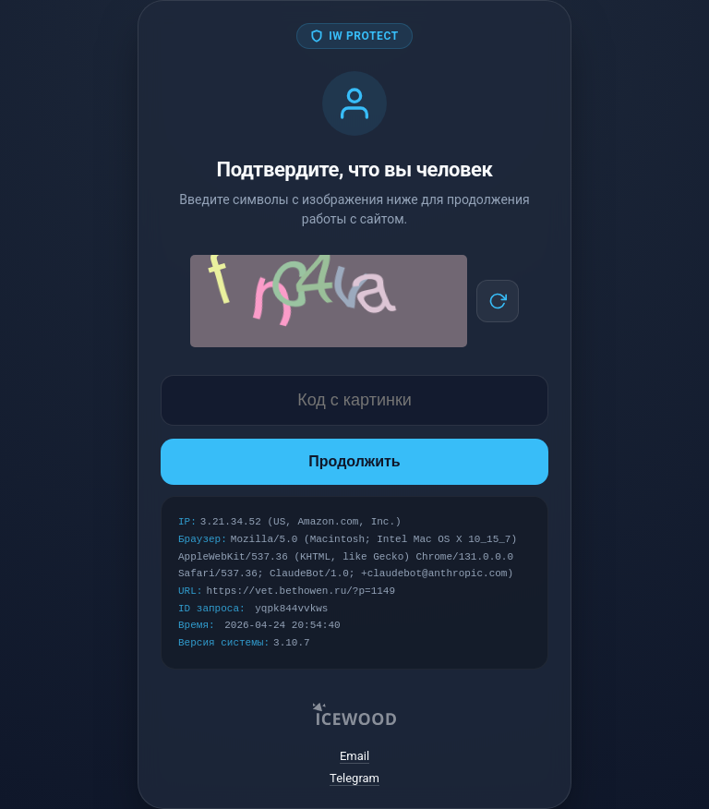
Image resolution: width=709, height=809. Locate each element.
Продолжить (354, 461)
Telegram (354, 778)
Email (354, 756)
